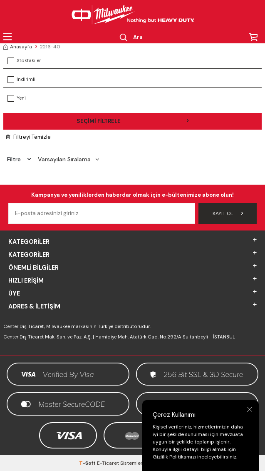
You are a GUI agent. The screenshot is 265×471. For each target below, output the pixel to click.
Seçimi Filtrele (133, 121)
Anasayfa (17, 46)
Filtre (19, 159)
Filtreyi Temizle (28, 136)
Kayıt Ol (228, 213)
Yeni (16, 98)
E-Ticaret (108, 463)
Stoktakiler (24, 61)
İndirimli (21, 79)
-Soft (88, 463)
